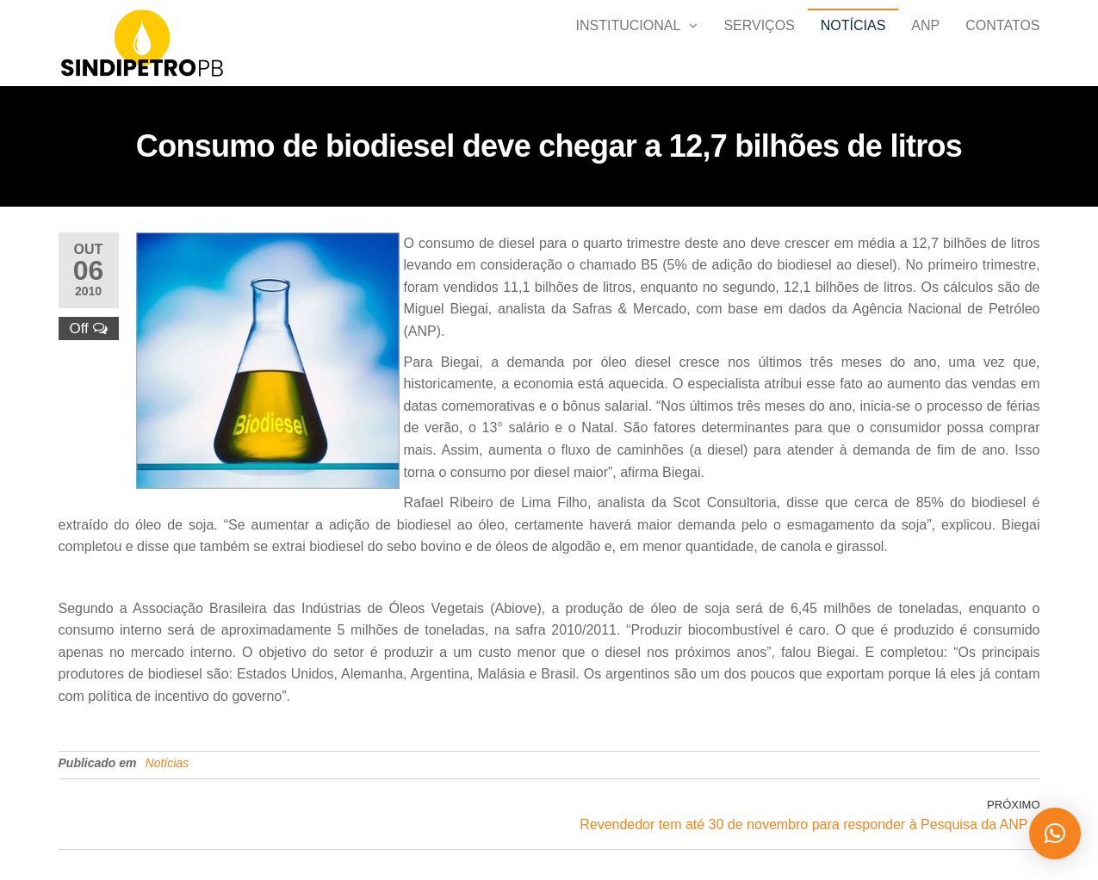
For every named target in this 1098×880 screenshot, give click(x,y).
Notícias (853, 42)
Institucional (628, 42)
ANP (925, 42)
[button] (1055, 833)
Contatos (1002, 42)
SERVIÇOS (758, 42)
